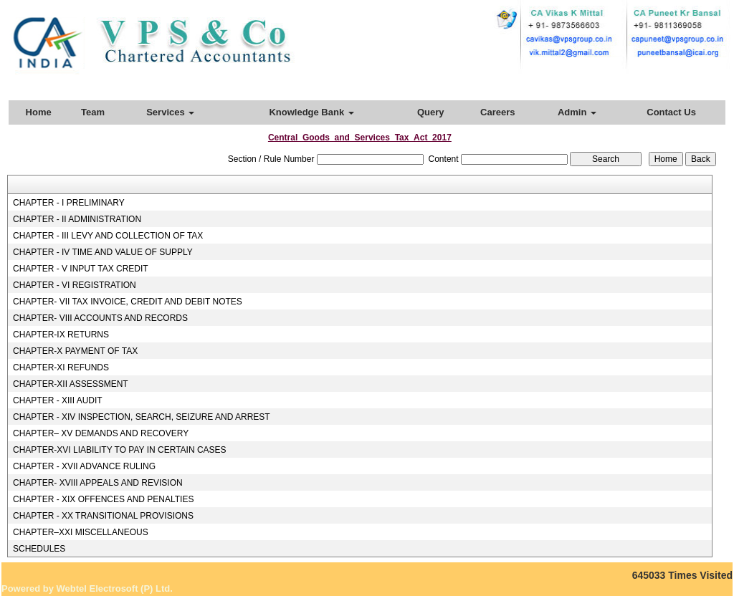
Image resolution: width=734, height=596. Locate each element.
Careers (497, 112)
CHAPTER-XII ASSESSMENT (70, 384)
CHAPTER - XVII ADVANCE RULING (84, 466)
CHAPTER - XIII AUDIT (58, 400)
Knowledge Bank (311, 112)
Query (430, 112)
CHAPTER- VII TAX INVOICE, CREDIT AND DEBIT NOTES (127, 302)
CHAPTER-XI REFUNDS (61, 367)
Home (39, 112)
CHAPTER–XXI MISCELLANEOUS (80, 532)
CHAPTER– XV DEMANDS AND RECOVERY (101, 433)
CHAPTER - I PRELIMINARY (69, 203)
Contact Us (671, 112)
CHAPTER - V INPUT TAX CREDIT (80, 269)
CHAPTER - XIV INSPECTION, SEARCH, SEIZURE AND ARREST (141, 417)
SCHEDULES (39, 549)
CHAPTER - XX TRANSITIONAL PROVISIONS (103, 516)
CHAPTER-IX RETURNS (61, 335)
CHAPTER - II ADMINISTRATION (77, 219)
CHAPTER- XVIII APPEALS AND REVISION (98, 483)
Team (93, 112)
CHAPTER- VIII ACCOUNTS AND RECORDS (100, 318)
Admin (577, 112)
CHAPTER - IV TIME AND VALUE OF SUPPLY (103, 252)
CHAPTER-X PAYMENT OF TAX (75, 351)
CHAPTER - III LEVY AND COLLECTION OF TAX (108, 236)
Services (170, 112)
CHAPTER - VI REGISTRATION (74, 285)
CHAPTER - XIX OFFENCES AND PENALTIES (103, 499)
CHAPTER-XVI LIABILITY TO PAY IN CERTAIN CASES (120, 450)
